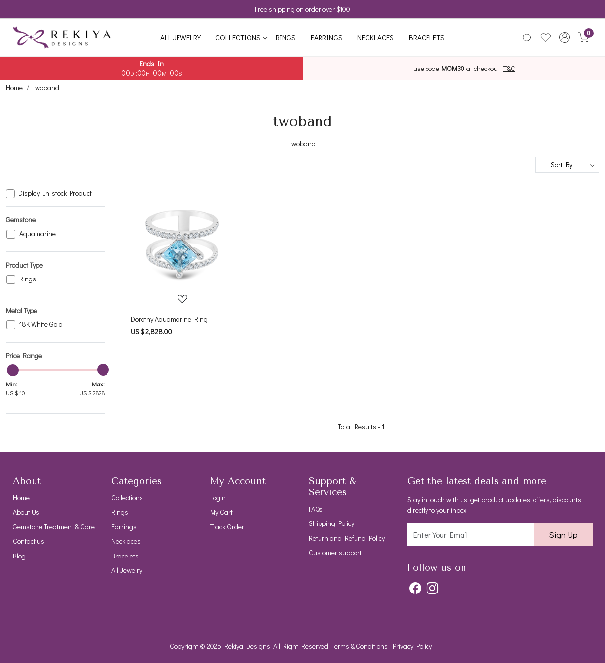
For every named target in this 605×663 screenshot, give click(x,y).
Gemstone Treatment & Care (54, 526)
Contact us (28, 541)
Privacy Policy (412, 646)
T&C (509, 68)
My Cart (221, 512)
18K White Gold (41, 324)
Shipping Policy (331, 523)
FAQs (316, 509)
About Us (26, 512)
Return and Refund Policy (347, 538)
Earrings (327, 37)
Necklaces (375, 37)
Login (218, 497)
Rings (286, 37)
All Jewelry (180, 37)
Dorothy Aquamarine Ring (169, 319)
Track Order (227, 526)
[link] (527, 37)
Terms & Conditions (359, 646)
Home (21, 497)
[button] (564, 37)
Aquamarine (37, 234)
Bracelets (427, 37)
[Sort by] (567, 165)
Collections (241, 37)
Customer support (335, 552)
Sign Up (563, 534)
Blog (19, 555)
